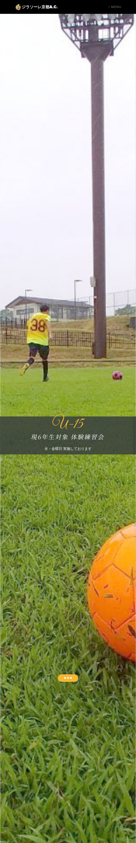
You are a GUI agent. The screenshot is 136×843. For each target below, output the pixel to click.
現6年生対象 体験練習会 (67, 436)
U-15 (68, 424)
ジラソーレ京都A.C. (36, 7)
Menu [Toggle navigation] (115, 7)
